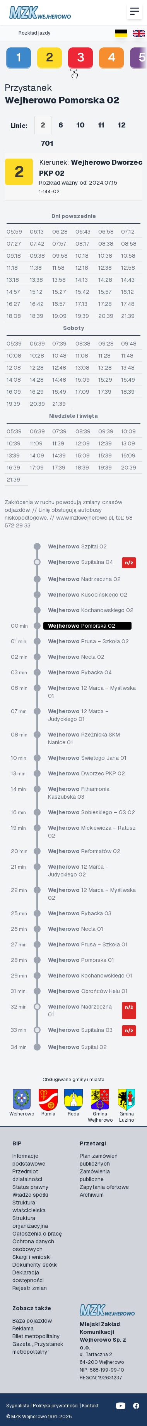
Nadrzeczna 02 (84, 579)
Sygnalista (17, 1406)
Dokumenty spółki (35, 1264)
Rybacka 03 (79, 913)
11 (101, 124)
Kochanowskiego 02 (90, 610)
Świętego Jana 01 (87, 757)
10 (80, 124)
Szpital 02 (77, 546)
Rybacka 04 (80, 672)
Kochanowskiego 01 (90, 975)
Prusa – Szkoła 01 (88, 944)
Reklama (23, 1328)
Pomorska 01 (81, 959)
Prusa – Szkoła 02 (88, 641)
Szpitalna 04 (80, 562)
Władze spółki (30, 1194)
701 (47, 143)
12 (122, 124)
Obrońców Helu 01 (88, 991)
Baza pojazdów (32, 1320)
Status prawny (30, 1186)
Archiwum (92, 1194)
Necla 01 (75, 928)
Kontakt (90, 1406)
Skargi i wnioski (31, 1256)
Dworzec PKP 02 (86, 773)
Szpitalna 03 (80, 1029)
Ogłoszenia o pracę (37, 1233)
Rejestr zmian (29, 1288)
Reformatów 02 (84, 851)
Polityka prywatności (56, 1406)
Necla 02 (76, 656)
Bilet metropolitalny (36, 1336)
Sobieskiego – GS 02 (91, 812)
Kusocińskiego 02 (87, 594)
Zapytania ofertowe (104, 1186)
